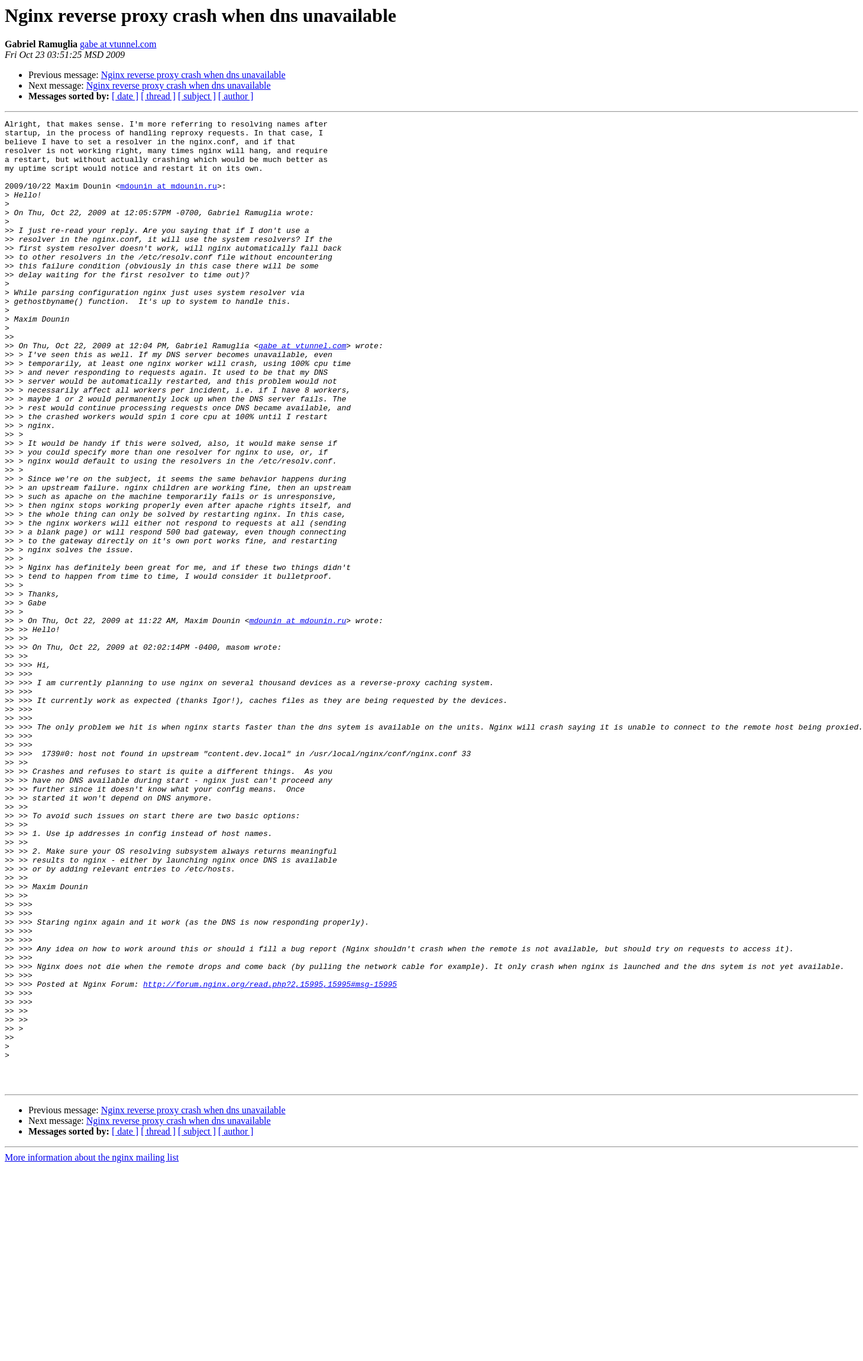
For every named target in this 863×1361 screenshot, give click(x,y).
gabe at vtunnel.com (118, 44)
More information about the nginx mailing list (92, 1351)
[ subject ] (197, 96)
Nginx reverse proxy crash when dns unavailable (193, 75)
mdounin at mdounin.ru (168, 200)
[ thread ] (158, 96)
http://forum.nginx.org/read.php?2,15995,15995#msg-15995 (270, 1157)
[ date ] (125, 96)
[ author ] (236, 96)
